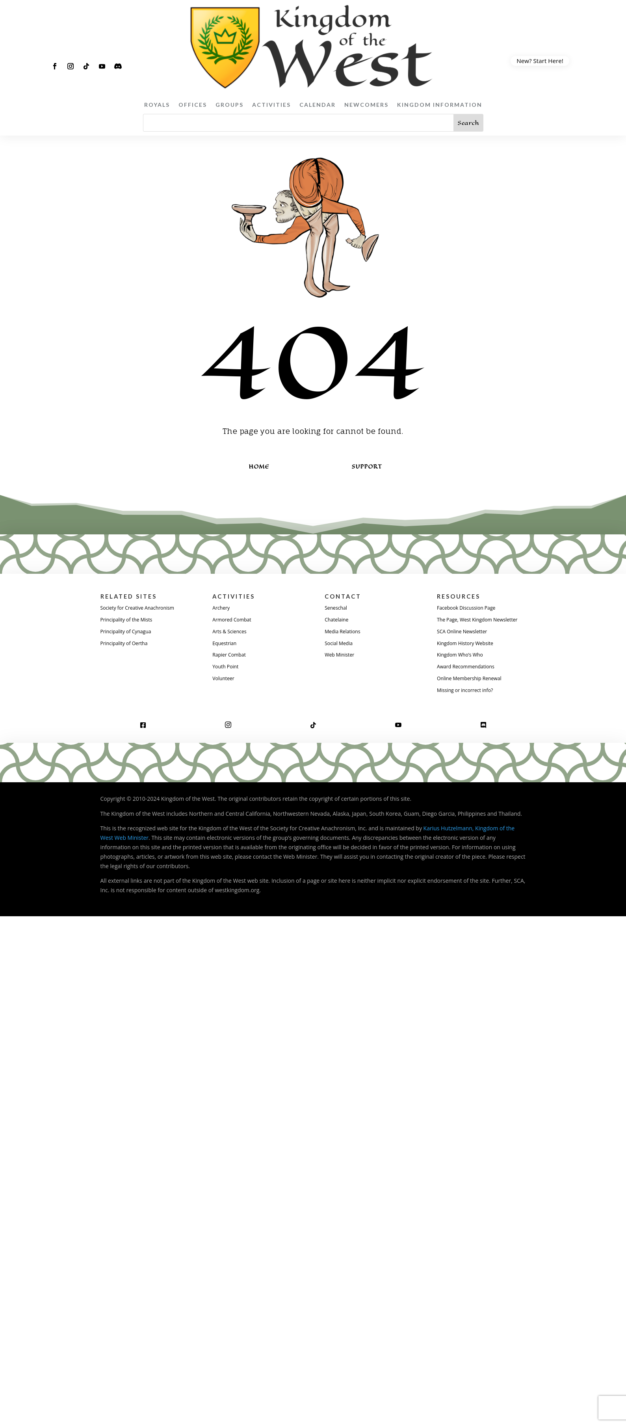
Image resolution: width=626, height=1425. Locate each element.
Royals (157, 104)
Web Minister (342, 657)
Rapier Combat (231, 657)
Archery (222, 608)
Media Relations (345, 633)
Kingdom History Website (469, 654)
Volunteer (225, 681)
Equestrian (226, 645)
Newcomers (366, 104)
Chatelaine (338, 621)
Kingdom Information (439, 104)
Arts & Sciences (231, 633)
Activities (271, 104)
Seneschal (337, 608)
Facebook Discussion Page (470, 608)
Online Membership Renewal (474, 691)
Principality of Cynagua (129, 633)
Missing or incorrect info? (469, 703)
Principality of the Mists (130, 621)
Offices (192, 104)
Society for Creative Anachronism (143, 608)
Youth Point (227, 669)
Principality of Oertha (127, 645)
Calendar (317, 104)
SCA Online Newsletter (466, 642)
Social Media (341, 645)
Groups (229, 104)
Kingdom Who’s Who (463, 666)
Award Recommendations (470, 679)
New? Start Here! (540, 60)
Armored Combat (234, 621)
